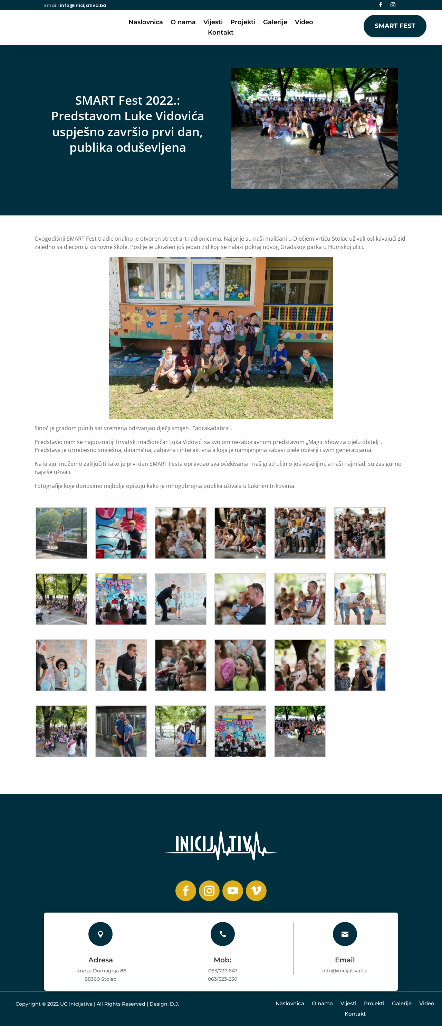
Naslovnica (145, 23)
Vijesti (213, 23)
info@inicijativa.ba (83, 5)
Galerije (275, 23)
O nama (183, 23)
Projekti (243, 23)
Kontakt (221, 33)
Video (304, 23)
